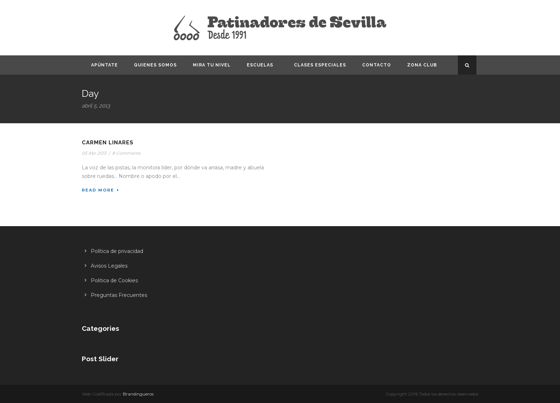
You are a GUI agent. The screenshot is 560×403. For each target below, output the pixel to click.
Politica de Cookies (114, 280)
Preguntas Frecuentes (119, 295)
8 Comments (126, 153)
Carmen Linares (108, 142)
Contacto (376, 65)
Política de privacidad (117, 251)
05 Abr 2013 (94, 153)
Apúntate (104, 65)
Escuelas (260, 65)
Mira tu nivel (212, 65)
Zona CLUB (422, 65)
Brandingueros (138, 394)
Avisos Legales (109, 266)
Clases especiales (320, 65)
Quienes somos (155, 65)
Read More (100, 190)
